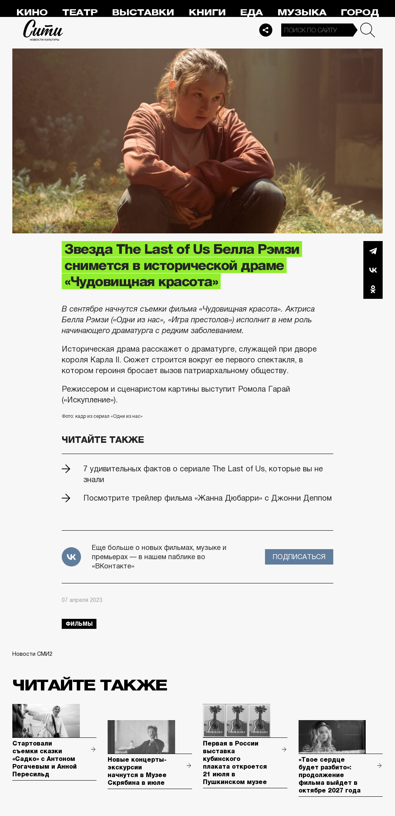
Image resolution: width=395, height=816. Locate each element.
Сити (43, 30)
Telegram (373, 250)
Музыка (301, 12)
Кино (31, 12)
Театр (80, 12)
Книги (207, 12)
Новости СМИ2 (32, 654)
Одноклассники (373, 289)
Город (360, 12)
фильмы (79, 624)
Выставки (143, 12)
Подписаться (299, 557)
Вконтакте (373, 270)
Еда (251, 12)
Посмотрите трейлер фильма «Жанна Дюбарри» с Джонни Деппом (207, 498)
